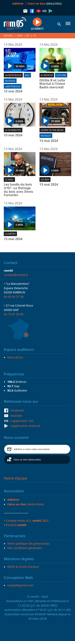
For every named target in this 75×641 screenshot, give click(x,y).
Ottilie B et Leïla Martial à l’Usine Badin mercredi (52, 84)
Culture (61, 75)
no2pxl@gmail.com (20, 585)
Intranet (16, 525)
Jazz (27, 75)
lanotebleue (12, 86)
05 (27, 35)
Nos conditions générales (24, 548)
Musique (10, 80)
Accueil (8, 35)
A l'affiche (47, 75)
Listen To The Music (52, 130)
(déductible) (45, 3)
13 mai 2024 (13, 91)
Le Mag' (9, 179)
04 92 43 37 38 (13, 297)
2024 (19, 35)
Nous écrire (15, 357)
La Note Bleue (13, 75)
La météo (10, 233)
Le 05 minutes (13, 130)
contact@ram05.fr (16, 275)
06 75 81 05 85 (13, 314)
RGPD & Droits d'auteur (23, 567)
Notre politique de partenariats (28, 543)
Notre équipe (15, 478)
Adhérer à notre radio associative (32, 449)
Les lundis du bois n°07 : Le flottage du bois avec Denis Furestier (18, 190)
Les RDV (45, 179)
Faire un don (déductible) (27, 459)
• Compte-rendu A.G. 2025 (26, 520)
